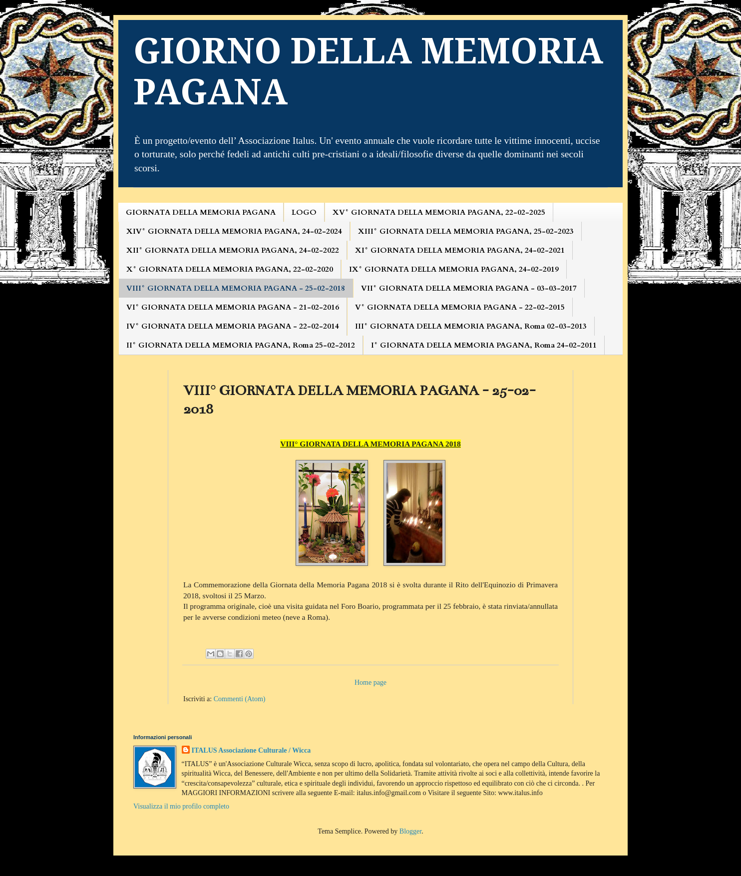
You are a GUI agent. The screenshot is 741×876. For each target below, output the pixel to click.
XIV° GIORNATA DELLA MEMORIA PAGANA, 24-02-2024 (234, 231)
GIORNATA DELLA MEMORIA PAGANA (201, 212)
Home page (370, 682)
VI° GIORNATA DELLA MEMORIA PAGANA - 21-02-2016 (232, 307)
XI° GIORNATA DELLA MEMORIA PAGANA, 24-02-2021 (460, 250)
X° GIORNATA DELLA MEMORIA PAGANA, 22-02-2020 (229, 269)
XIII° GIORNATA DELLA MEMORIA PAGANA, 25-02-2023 (466, 231)
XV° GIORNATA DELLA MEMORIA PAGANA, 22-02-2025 (439, 212)
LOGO (304, 212)
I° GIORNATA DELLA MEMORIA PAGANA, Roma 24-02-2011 (484, 345)
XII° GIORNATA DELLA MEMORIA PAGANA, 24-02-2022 (232, 250)
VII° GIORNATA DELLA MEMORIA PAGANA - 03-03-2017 (469, 288)
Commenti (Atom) (240, 699)
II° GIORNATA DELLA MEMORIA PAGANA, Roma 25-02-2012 (240, 345)
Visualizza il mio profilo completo (181, 806)
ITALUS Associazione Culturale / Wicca (251, 750)
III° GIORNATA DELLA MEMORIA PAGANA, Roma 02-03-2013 (471, 326)
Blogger (410, 831)
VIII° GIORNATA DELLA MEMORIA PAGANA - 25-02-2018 (235, 288)
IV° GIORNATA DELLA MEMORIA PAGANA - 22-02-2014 (232, 326)
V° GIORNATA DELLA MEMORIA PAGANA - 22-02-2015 (460, 307)
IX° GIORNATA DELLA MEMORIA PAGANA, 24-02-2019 (454, 269)
